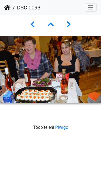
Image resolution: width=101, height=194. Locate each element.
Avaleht (7, 8)
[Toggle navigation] (91, 8)
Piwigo (61, 127)
